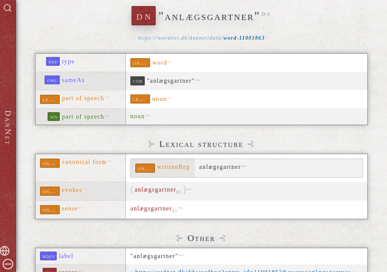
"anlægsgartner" (171, 80)
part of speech (83, 98)
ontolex (141, 62)
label (66, 256)
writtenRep (173, 167)
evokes (72, 190)
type (68, 61)
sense (70, 208)
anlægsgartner (154, 209)
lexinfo (51, 99)
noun (159, 99)
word (159, 62)
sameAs (73, 80)
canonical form (84, 162)
